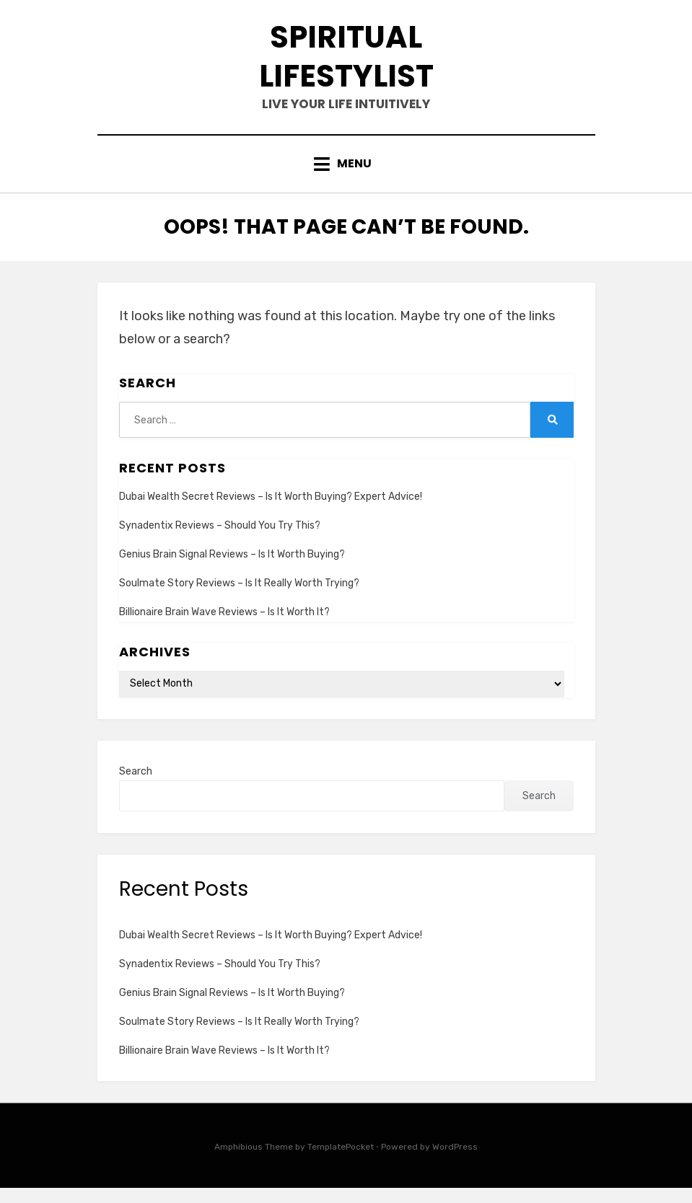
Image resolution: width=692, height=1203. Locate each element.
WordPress (455, 1163)
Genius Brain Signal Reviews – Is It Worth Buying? (232, 569)
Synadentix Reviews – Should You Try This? (219, 540)
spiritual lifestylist (346, 62)
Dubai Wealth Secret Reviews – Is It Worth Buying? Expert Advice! (270, 512)
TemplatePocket (340, 1163)
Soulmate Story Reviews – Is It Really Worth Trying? (239, 598)
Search (135, 786)
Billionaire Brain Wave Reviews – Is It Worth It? (224, 627)
